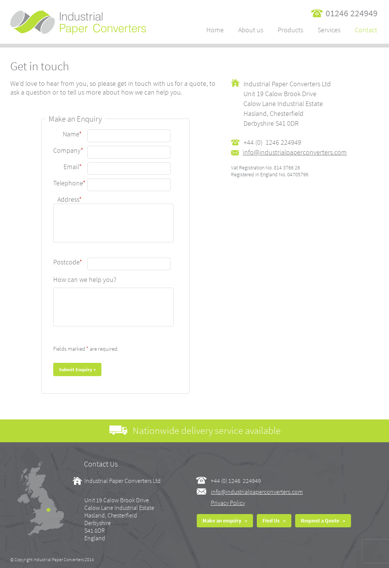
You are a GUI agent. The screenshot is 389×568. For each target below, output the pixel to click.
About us (250, 29)
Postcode (67, 262)
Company (68, 150)
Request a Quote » (323, 520)
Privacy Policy (228, 502)
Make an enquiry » (224, 520)
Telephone (69, 183)
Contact (366, 29)
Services (329, 29)
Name (72, 134)
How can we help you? (84, 279)
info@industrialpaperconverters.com (257, 491)
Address (69, 199)
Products (290, 29)
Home (215, 29)
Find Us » (274, 520)
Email (72, 166)
